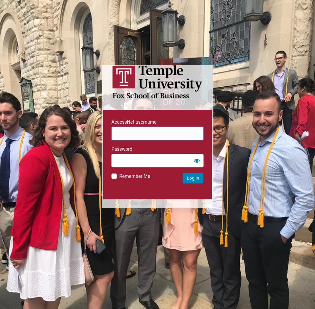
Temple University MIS (157, 82)
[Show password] (197, 160)
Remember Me (134, 176)
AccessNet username (133, 122)
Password (121, 149)
